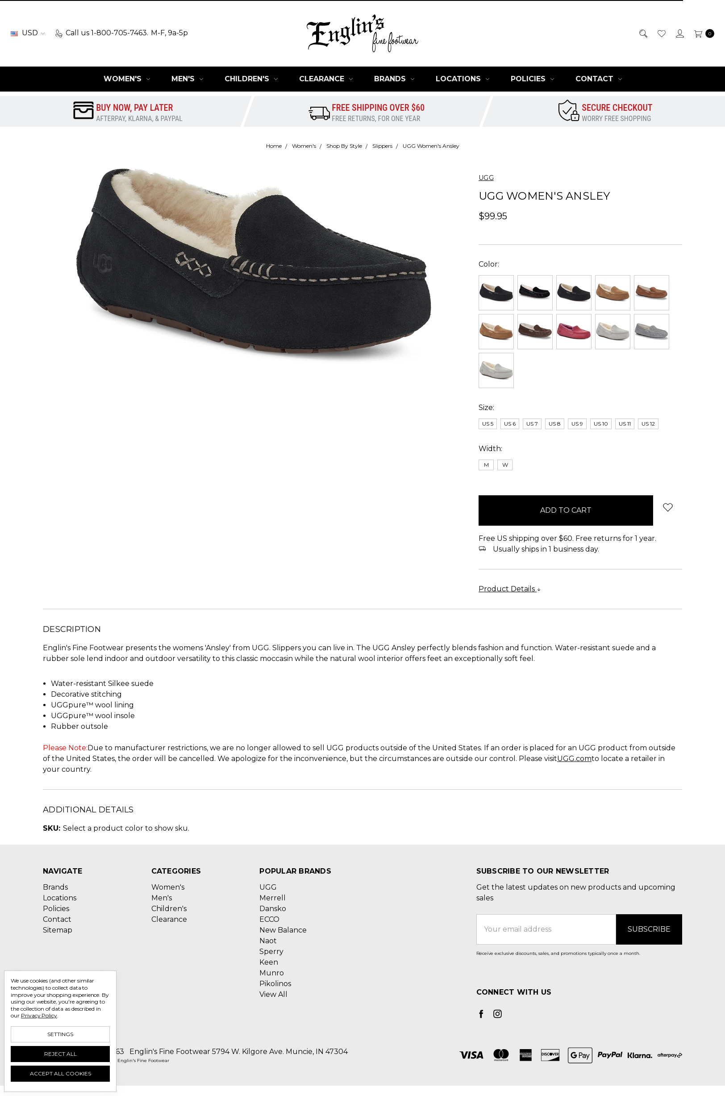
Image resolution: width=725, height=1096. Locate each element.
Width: (490, 448)
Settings (60, 1034)
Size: (486, 407)
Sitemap (57, 930)
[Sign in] (679, 33)
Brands (394, 79)
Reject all (60, 1053)
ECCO (269, 919)
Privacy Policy (39, 1015)
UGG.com (574, 758)
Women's (127, 79)
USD (28, 33)
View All (273, 994)
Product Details (510, 589)
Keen (268, 962)
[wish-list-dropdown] (667, 507)
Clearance (326, 79)
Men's (187, 79)
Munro (271, 973)
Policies (532, 79)
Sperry (271, 951)
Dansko (272, 908)
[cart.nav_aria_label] (701, 33)
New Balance (283, 930)
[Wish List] (661, 33)
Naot (268, 941)
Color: (489, 264)
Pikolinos (275, 983)
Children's (251, 79)
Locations (462, 79)
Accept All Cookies (60, 1073)
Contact (598, 79)
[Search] (642, 33)
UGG (268, 887)
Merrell (272, 898)
